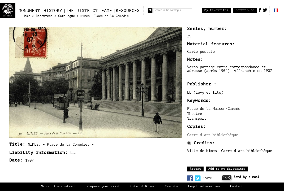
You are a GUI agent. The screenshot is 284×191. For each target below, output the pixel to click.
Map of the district (58, 186)
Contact (236, 186)
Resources (128, 10)
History (53, 10)
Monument (29, 10)
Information (189, 143)
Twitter (265, 10)
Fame (106, 10)
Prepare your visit (103, 186)
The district (82, 10)
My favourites (216, 10)
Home (26, 16)
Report (195, 169)
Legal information (204, 186)
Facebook (260, 10)
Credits (171, 186)
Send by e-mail (247, 177)
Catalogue (66, 16)
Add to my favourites (227, 169)
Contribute (245, 10)
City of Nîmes (142, 186)
